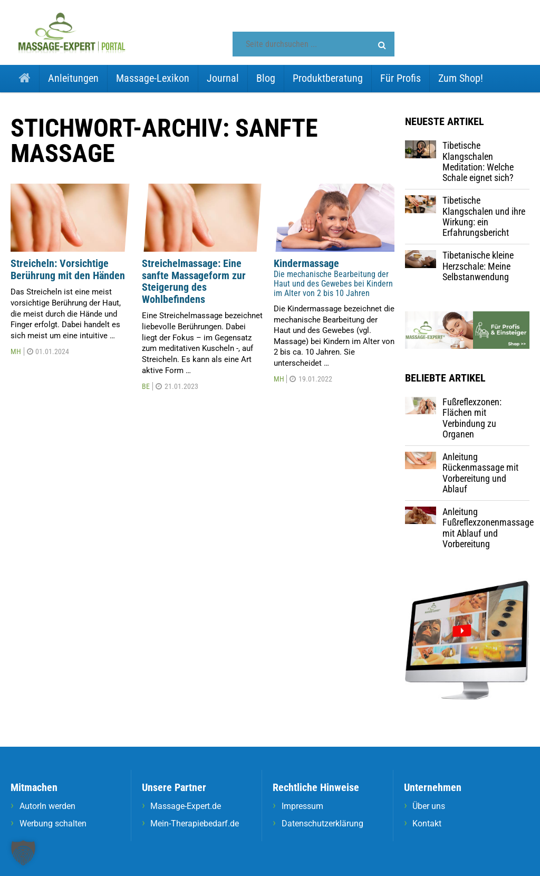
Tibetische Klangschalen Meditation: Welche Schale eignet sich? (478, 161)
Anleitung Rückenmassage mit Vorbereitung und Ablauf (480, 472)
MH (16, 351)
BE (146, 386)
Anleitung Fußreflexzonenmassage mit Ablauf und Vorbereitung (488, 527)
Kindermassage (306, 263)
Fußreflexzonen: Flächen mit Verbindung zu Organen (472, 418)
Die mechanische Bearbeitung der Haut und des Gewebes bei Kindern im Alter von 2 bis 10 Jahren (333, 283)
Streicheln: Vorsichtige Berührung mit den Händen (68, 269)
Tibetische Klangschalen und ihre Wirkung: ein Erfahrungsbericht (483, 216)
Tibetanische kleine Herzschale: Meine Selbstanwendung (478, 266)
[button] (382, 45)
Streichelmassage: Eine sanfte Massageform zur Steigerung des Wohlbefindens (194, 281)
